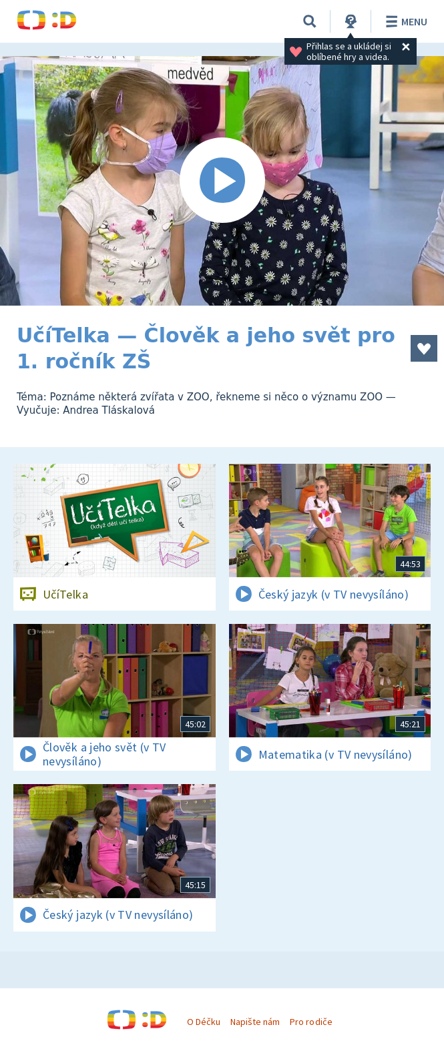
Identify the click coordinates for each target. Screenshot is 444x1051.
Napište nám (255, 1022)
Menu (404, 21)
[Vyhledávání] (310, 21)
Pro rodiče (311, 1022)
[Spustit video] (222, 181)
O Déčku (203, 1022)
